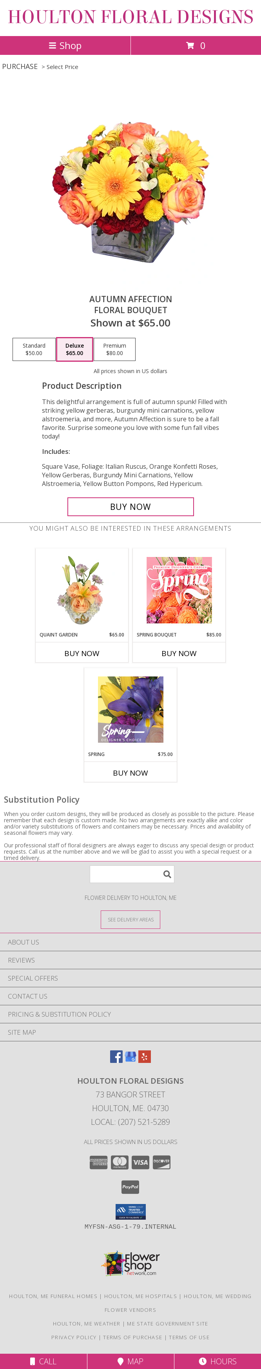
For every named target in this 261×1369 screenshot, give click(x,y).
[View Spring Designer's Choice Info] (130, 709)
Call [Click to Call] (43, 1361)
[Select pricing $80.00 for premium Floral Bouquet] (114, 349)
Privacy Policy (73, 1337)
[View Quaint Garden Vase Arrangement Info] (82, 589)
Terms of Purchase (132, 1337)
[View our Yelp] (144, 1060)
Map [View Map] (130, 1361)
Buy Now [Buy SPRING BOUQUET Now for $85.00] (179, 653)
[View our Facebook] (116, 1060)
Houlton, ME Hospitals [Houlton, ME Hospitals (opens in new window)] (140, 1296)
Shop (65, 45)
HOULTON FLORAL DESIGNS (130, 17)
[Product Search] (132, 874)
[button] (131, 1212)
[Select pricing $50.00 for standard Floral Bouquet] (34, 349)
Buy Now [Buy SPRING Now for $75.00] (130, 773)
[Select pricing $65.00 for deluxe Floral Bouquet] (74, 349)
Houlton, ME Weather (87, 1323)
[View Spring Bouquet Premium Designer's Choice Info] (179, 590)
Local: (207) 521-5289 (130, 1122)
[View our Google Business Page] (130, 1060)
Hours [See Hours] (218, 1361)
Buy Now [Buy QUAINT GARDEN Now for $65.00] (82, 653)
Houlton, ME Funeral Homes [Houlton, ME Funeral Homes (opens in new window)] (53, 1296)
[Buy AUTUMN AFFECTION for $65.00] (130, 506)
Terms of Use (189, 1337)
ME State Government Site (167, 1323)
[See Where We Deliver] (130, 919)
